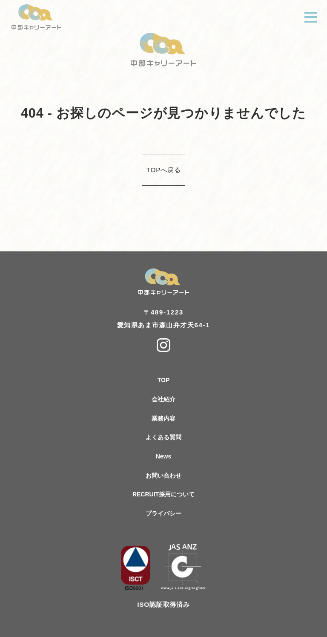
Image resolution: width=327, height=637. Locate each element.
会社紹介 (163, 399)
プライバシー (163, 513)
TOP (164, 380)
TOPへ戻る (163, 169)
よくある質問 (163, 437)
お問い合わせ (163, 475)
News (164, 456)
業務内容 (163, 418)
